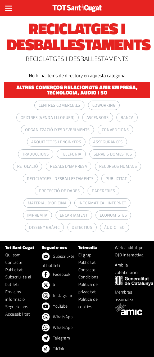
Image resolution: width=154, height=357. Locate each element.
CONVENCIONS (115, 130)
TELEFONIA (71, 154)
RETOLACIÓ (27, 166)
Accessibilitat (17, 314)
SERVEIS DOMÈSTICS (113, 154)
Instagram (57, 296)
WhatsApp (57, 317)
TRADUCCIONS (35, 154)
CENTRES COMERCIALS (59, 105)
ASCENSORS (98, 117)
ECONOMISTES (113, 215)
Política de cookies (88, 303)
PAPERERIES (103, 191)
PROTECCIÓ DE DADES (59, 191)
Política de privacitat (88, 288)
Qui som (12, 255)
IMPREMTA (37, 215)
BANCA (127, 117)
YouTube (55, 306)
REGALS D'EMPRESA (68, 166)
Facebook (56, 274)
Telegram (56, 338)
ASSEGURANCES (108, 142)
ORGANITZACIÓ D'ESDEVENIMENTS (57, 130)
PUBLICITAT (116, 178)
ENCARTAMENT (74, 215)
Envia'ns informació (15, 295)
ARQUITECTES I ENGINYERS (56, 142)
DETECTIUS (82, 227)
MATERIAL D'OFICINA (47, 203)
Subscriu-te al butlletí (18, 280)
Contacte (13, 262)
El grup (84, 255)
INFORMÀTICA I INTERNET (102, 203)
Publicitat (14, 269)
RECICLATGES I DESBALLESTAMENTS (60, 178)
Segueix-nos (16, 306)
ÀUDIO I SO (114, 227)
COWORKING (104, 105)
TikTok (53, 349)
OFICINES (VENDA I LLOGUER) (48, 117)
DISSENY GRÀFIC (44, 227)
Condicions (88, 277)
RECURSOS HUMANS (118, 166)
